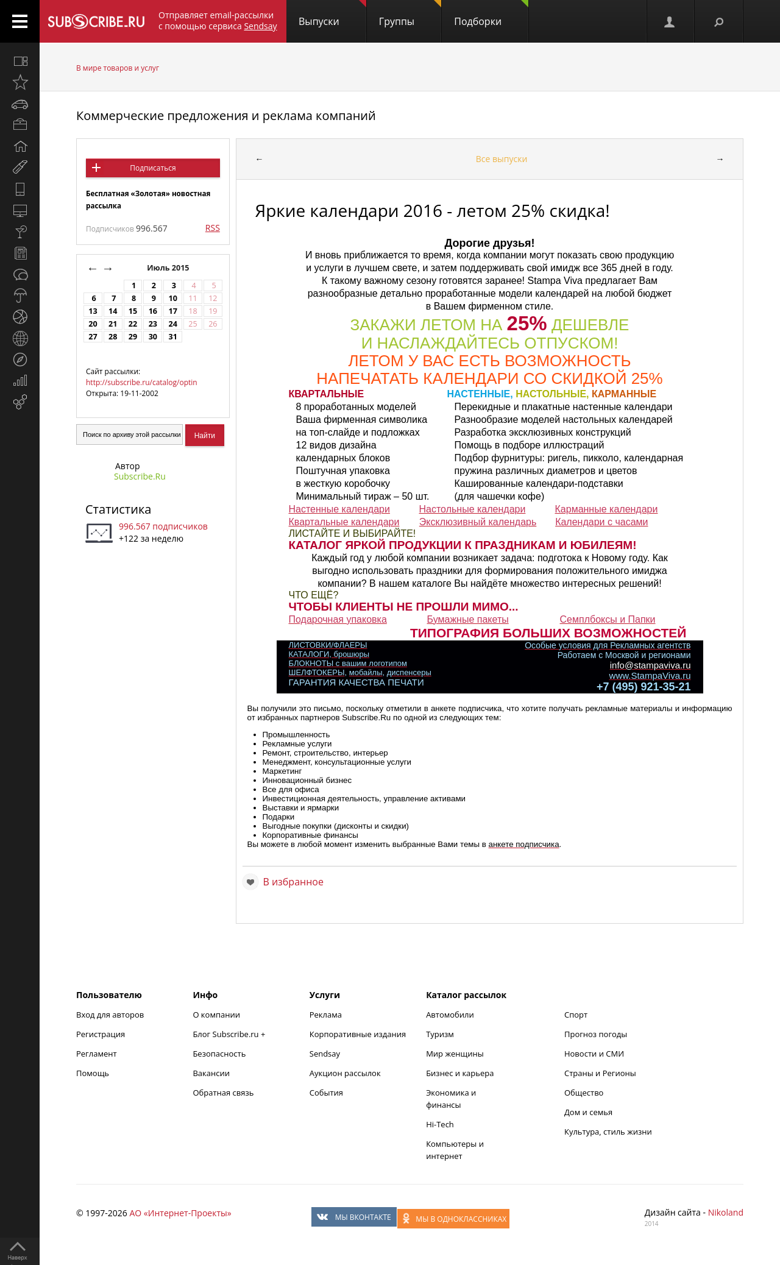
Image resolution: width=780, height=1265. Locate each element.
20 (92, 324)
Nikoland (725, 1212)
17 (172, 311)
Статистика (118, 509)
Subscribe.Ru (140, 476)
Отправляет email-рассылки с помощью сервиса (217, 20)
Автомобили (450, 1014)
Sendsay (325, 1053)
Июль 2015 (169, 268)
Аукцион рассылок (345, 1073)
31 (172, 336)
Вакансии (211, 1073)
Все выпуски (502, 159)
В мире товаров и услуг (117, 68)
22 (133, 324)
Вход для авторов (110, 1014)
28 (112, 336)
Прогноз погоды (595, 1034)
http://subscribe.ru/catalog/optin (141, 382)
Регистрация (100, 1034)
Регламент (96, 1053)
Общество (583, 1092)
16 (153, 311)
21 (112, 324)
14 (112, 311)
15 (133, 311)
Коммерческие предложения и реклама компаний (226, 115)
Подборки (491, 14)
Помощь (92, 1073)
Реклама (326, 1014)
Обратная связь (223, 1092)
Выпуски (332, 14)
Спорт (575, 1014)
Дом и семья (588, 1112)
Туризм (440, 1034)
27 (92, 336)
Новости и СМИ (594, 1053)
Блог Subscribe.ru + (230, 1034)
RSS (212, 227)
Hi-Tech (440, 1124)
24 (172, 324)
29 (133, 336)
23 (153, 324)
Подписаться (153, 168)
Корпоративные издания (358, 1034)
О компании (216, 1014)
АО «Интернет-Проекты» (180, 1213)
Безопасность (219, 1053)
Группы (410, 14)
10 (172, 298)
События (326, 1092)
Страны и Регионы (600, 1073)
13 (92, 311)
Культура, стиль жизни (608, 1131)
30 (153, 336)
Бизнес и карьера (460, 1073)
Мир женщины (455, 1053)
